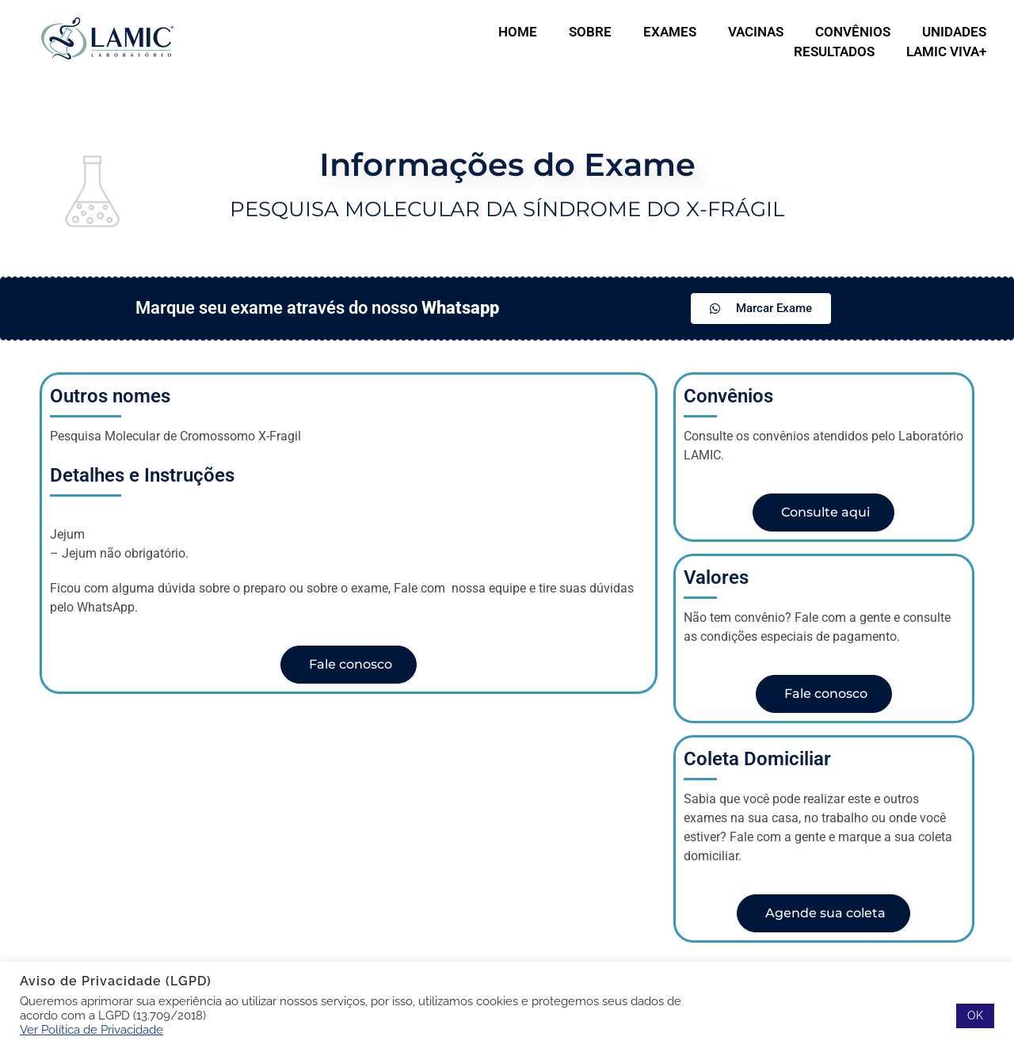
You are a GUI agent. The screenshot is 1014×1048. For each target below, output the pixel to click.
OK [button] (975, 1015)
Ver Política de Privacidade (91, 1029)
